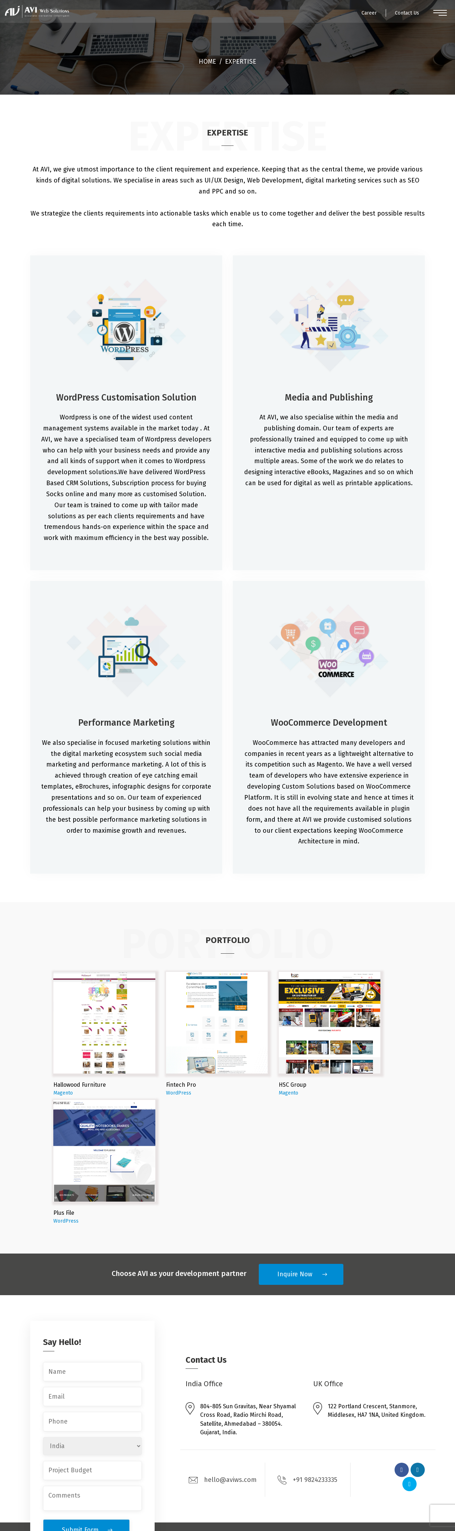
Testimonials (372, 1461)
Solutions (304, 1461)
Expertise (304, 1475)
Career (356, 16)
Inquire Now (295, 1146)
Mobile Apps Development (220, 1471)
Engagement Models (383, 1448)
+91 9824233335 (307, 1352)
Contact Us (400, 16)
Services (303, 1448)
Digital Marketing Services (220, 1484)
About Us (303, 1435)
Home (207, 61)
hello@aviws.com (223, 1352)
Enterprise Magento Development (230, 1435)
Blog (362, 1435)
